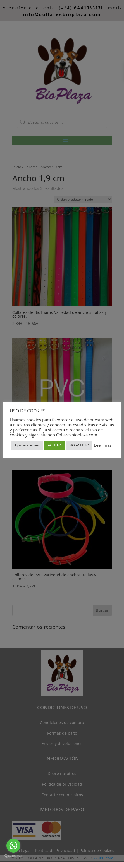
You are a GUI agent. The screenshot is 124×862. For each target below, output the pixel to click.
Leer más (102, 445)
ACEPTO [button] (54, 445)
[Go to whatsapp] (13, 846)
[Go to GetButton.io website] (13, 856)
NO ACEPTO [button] (79, 445)
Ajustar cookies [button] (27, 445)
